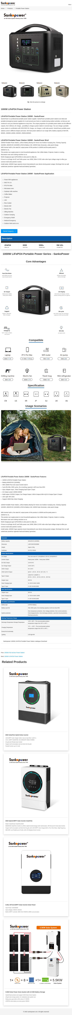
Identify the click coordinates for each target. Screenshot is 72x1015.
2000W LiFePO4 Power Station (13, 656)
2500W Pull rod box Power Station (14, 652)
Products (10, 8)
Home (2, 8)
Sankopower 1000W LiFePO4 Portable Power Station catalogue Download (25, 641)
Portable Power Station (22, 8)
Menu (69, 4)
